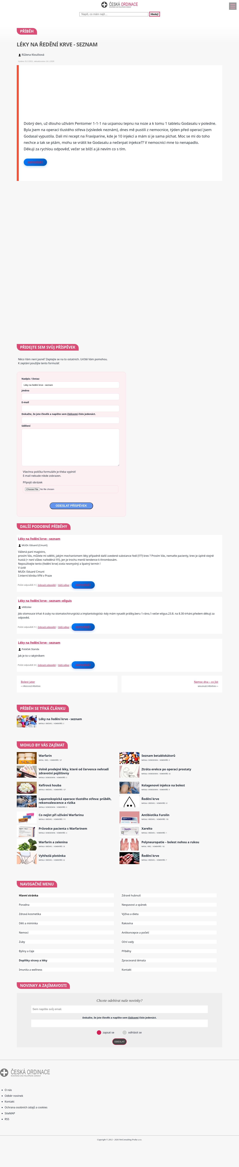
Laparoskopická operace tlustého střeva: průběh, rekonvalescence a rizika (75, 801)
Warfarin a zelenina (53, 842)
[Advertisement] (118, 88)
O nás (8, 1090)
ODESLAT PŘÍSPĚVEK (71, 505)
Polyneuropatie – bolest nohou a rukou (170, 842)
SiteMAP (10, 1113)
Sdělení (26, 425)
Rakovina (127, 923)
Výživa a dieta (130, 914)
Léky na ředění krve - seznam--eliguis (45, 601)
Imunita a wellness (30, 969)
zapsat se (108, 1032)
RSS (7, 1119)
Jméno (25, 390)
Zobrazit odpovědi (47, 584)
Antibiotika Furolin (155, 815)
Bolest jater (28, 682)
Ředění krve (150, 799)
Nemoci (24, 932)
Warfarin (45, 756)
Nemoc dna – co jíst (206, 682)
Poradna (24, 905)
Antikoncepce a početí (135, 932)
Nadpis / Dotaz (30, 378)
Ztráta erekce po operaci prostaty (166, 769)
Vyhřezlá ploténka (52, 856)
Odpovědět (35, 162)
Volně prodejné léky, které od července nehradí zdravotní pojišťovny (74, 771)
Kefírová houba (50, 785)
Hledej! (155, 14)
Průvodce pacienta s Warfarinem (63, 828)
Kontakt (126, 969)
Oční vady (128, 942)
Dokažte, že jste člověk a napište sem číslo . (59, 414)
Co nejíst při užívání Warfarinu (61, 815)
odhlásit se (134, 1032)
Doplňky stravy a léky (33, 960)
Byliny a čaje (26, 951)
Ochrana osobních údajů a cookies (26, 1107)
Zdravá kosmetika (30, 914)
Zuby (22, 942)
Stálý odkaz (63, 584)
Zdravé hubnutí (131, 895)
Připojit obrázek (32, 482)
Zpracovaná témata (134, 960)
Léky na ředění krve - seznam (39, 539)
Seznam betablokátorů (158, 756)
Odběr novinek (14, 1096)
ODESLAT (119, 1041)
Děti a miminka (28, 923)
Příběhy (126, 951)
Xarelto (146, 828)
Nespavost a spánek (134, 905)
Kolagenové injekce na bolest (163, 785)
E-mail (25, 402)
